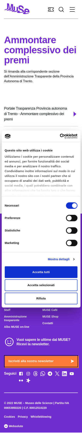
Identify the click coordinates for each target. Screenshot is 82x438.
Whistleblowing (41, 416)
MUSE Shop (50, 316)
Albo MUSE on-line (16, 326)
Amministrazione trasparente (15, 318)
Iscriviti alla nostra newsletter (41, 361)
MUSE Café (50, 310)
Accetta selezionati (41, 285)
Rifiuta (41, 298)
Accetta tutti (41, 272)
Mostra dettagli (59, 259)
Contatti (48, 323)
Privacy (23, 416)
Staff (7, 310)
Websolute (13, 426)
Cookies (9, 416)
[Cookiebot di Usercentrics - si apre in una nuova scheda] (59, 136)
